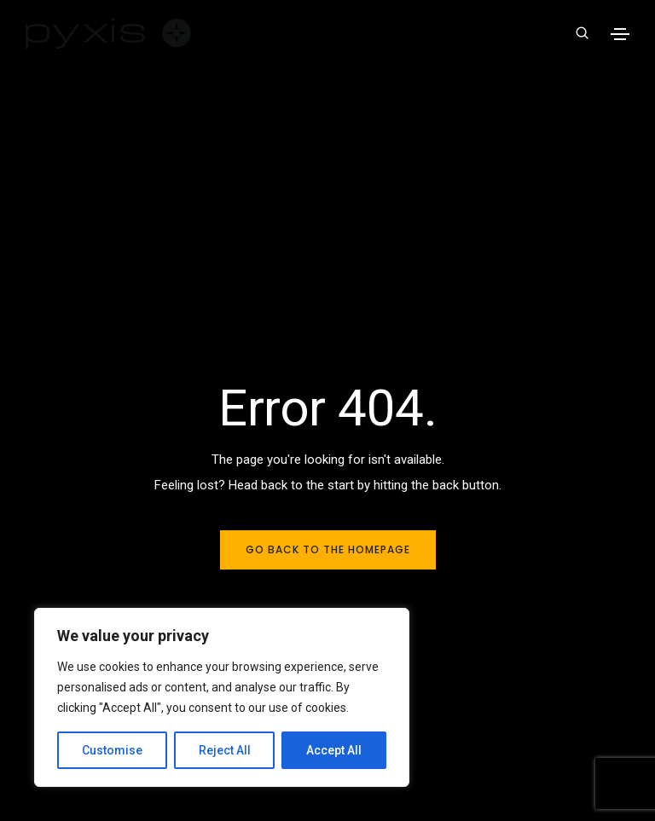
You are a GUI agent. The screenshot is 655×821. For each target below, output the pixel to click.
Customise (112, 750)
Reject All (225, 750)
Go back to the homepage (328, 549)
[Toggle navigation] (620, 34)
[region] (221, 697)
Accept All (334, 750)
